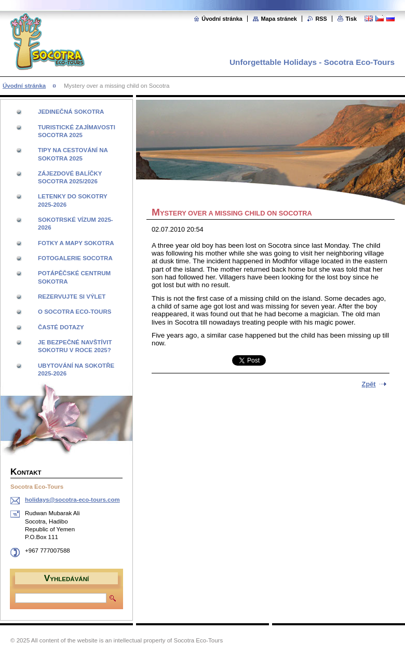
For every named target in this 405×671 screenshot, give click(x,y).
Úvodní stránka (221, 19)
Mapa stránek (279, 19)
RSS (321, 19)
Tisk (351, 19)
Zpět (369, 384)
